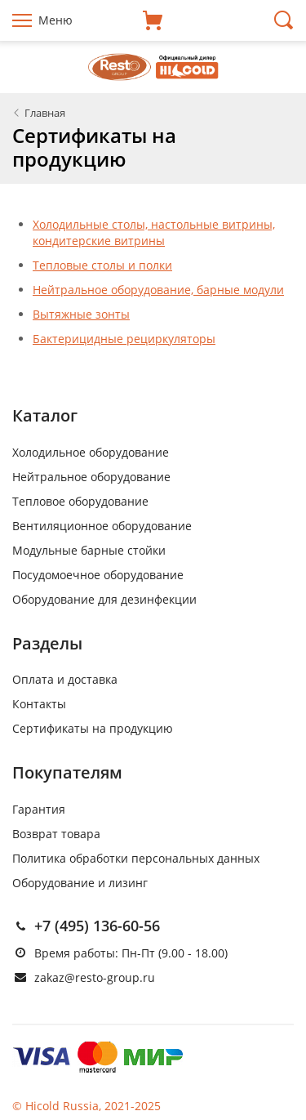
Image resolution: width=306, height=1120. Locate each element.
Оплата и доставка (65, 679)
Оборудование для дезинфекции (104, 599)
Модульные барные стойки (89, 550)
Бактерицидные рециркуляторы (124, 338)
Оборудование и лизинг (80, 882)
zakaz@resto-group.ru (94, 977)
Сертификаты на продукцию (92, 728)
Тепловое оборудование (80, 501)
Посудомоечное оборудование (98, 574)
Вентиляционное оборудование (102, 525)
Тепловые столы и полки (102, 265)
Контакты (39, 704)
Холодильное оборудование (90, 452)
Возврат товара (56, 833)
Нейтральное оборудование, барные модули (158, 289)
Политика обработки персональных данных (135, 858)
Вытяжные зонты (81, 314)
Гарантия (38, 809)
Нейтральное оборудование (91, 476)
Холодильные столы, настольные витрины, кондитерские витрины (154, 232)
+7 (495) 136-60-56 (97, 925)
